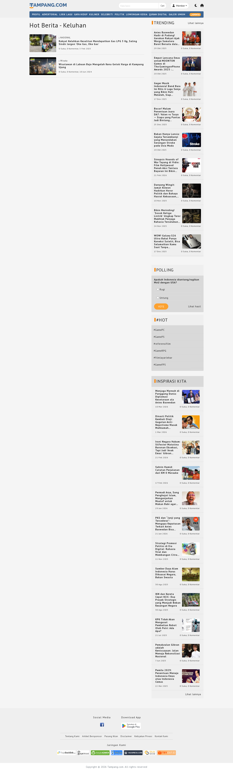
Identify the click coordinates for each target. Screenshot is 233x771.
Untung (162, 297)
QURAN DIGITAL (158, 14)
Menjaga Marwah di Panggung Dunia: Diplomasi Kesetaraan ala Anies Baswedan (167, 396)
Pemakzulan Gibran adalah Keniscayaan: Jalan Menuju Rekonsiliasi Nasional (167, 650)
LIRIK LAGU (65, 14)
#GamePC (159, 329)
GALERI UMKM (177, 14)
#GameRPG (160, 350)
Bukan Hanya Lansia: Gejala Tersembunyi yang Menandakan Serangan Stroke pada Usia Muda (167, 140)
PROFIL (36, 14)
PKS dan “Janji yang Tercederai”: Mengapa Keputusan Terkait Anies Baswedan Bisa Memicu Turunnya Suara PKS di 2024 (168, 523)
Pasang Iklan (111, 736)
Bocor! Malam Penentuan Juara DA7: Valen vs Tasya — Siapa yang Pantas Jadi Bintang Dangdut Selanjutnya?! (167, 114)
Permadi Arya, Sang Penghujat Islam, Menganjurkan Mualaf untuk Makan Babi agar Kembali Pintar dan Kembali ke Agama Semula (167, 498)
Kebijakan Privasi (143, 736)
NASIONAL (65, 37)
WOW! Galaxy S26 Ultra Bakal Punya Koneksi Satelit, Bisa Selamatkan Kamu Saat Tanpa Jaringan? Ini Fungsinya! (167, 241)
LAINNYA (195, 14)
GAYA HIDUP (81, 14)
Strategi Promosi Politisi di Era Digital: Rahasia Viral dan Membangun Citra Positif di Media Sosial (166, 549)
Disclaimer (126, 736)
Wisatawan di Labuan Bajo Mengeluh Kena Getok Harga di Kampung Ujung (101, 66)
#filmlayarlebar (163, 357)
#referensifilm (162, 343)
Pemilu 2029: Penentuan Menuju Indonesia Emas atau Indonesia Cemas (166, 676)
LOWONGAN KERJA (136, 14)
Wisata (63, 60)
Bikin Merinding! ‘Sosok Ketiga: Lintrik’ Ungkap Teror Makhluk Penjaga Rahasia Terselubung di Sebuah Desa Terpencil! (167, 216)
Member (178, 5)
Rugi (161, 289)
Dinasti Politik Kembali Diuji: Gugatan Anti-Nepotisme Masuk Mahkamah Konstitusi (166, 422)
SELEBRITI (107, 14)
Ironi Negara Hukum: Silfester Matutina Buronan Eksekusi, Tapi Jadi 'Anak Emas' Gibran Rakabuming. (168, 447)
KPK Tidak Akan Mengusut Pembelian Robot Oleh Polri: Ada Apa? (166, 625)
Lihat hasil (194, 306)
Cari (162, 5)
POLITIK (119, 14)
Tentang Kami (72, 736)
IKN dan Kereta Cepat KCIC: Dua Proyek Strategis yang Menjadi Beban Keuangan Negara (168, 600)
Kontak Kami (161, 736)
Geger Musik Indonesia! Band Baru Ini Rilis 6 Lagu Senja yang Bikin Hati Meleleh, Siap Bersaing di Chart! (167, 89)
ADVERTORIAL (50, 14)
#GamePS (159, 336)
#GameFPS (160, 364)
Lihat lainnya (196, 23)
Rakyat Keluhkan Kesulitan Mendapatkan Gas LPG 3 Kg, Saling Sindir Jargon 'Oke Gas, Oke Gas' (98, 43)
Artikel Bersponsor (92, 736)
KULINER (94, 14)
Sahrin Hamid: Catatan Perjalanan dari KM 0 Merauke (167, 470)
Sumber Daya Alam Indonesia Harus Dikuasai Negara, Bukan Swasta (166, 573)
